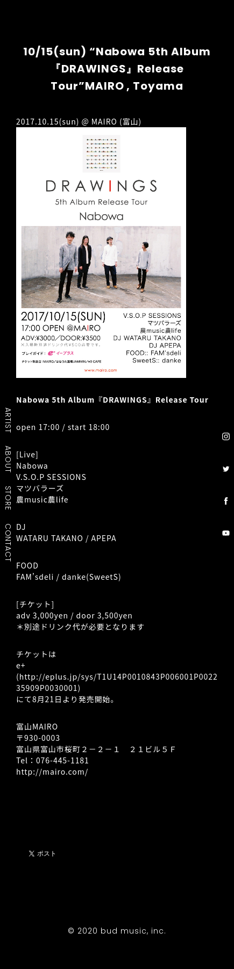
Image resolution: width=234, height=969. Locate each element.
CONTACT (8, 542)
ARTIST (8, 420)
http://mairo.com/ (52, 771)
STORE (8, 497)
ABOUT (8, 459)
